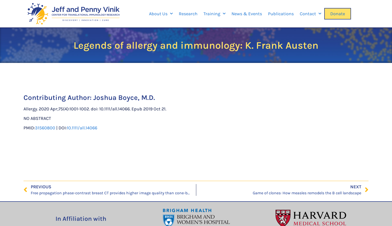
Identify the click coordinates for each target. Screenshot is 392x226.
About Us (161, 14)
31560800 (45, 128)
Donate (337, 13)
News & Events (247, 13)
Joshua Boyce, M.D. (124, 97)
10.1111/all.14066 (82, 128)
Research (188, 13)
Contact (310, 14)
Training (215, 14)
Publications (281, 13)
